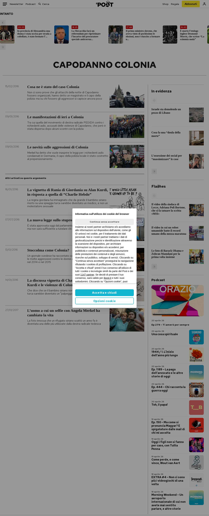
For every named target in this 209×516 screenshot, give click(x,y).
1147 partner (87, 274)
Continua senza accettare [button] (104, 221)
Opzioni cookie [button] (104, 301)
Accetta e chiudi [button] (104, 293)
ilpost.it (107, 278)
